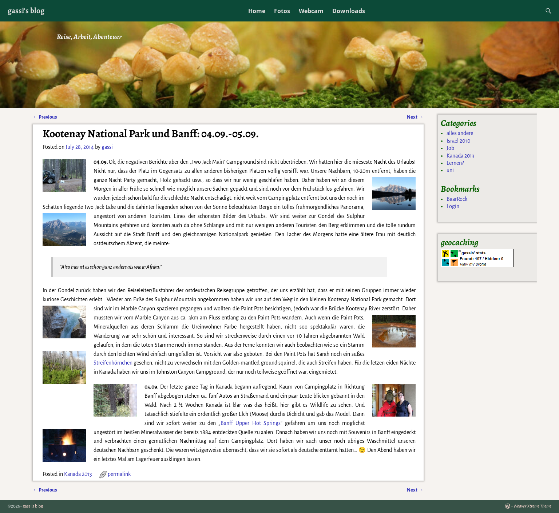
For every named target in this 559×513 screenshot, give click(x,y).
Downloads (348, 11)
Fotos (282, 11)
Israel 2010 (458, 141)
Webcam (311, 11)
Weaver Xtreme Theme (532, 506)
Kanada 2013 (78, 474)
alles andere (460, 133)
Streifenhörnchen (113, 363)
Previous (45, 117)
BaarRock (457, 199)
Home (256, 11)
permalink (119, 474)
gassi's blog (26, 10)
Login (453, 206)
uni (450, 170)
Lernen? (455, 163)
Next (415, 117)
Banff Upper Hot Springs (251, 423)
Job (450, 148)
